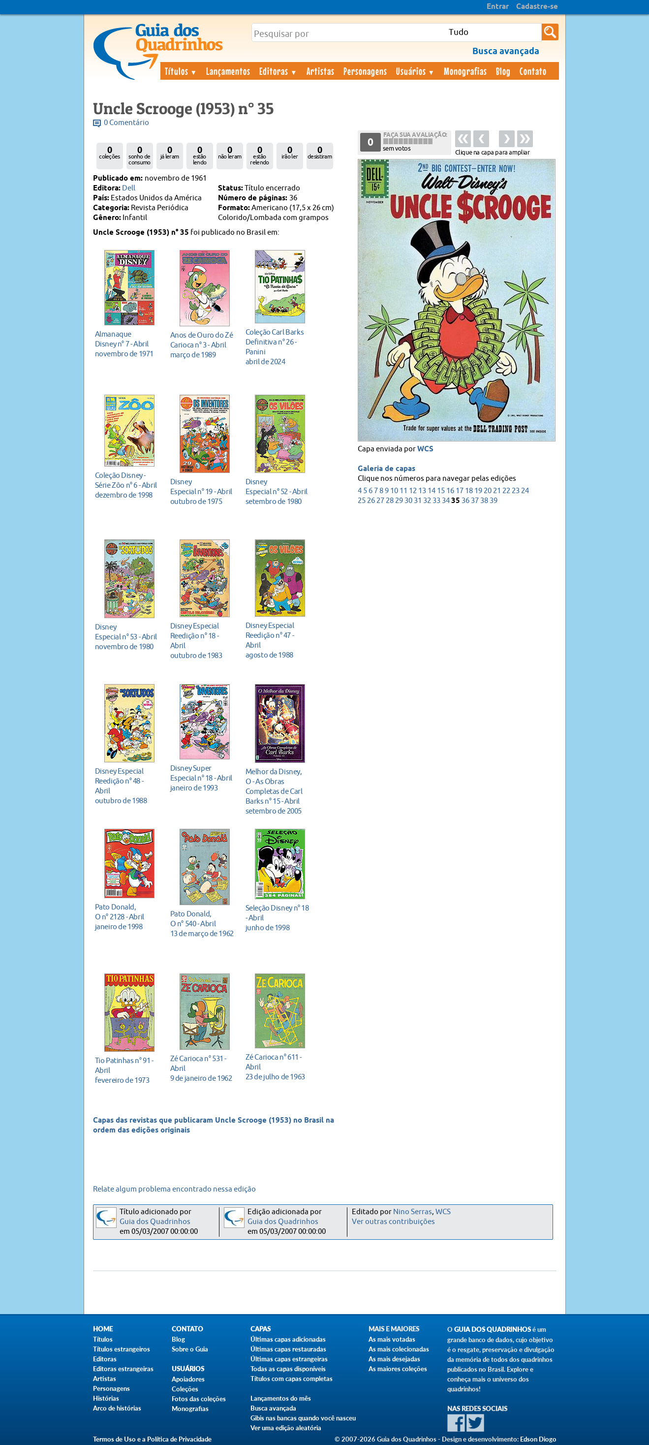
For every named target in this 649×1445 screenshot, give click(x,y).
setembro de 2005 (277, 791)
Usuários (415, 71)
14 (431, 491)
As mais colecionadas (399, 1349)
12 (413, 491)
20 (488, 491)
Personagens (365, 71)
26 (371, 500)
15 (441, 491)
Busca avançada (273, 1408)
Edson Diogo (538, 1439)
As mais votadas (392, 1339)
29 (399, 500)
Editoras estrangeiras (123, 1369)
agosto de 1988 (277, 640)
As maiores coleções (398, 1369)
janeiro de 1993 (202, 777)
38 (484, 500)
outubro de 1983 (202, 640)
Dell (128, 188)
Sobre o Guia (190, 1349)
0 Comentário (126, 122)
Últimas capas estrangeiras (289, 1359)
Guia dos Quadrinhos (155, 1221)
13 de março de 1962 (202, 923)
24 (525, 491)
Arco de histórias (117, 1408)
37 (475, 500)
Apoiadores (188, 1379)
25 (362, 500)
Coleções (185, 1389)
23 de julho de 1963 (277, 1066)
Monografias (465, 71)
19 (478, 491)
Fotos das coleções (199, 1399)
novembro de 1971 (126, 343)
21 (497, 491)
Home (103, 1329)
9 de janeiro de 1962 (202, 1068)
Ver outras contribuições (393, 1221)
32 (427, 500)
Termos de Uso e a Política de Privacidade (152, 1439)
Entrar (498, 7)
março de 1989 (202, 344)
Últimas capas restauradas (288, 1349)
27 (380, 500)
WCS (425, 449)
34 (446, 500)
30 (408, 500)
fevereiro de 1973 (126, 1070)
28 (390, 500)
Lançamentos (228, 71)
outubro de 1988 (126, 785)
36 (465, 500)
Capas (260, 1329)
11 (403, 491)
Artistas (321, 71)
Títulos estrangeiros (121, 1349)
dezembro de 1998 (126, 485)
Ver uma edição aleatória (285, 1428)
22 (506, 491)
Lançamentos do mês (280, 1398)
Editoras (278, 71)
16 (450, 491)
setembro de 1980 (277, 491)
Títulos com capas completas (291, 1378)
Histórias (106, 1398)
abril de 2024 (277, 346)
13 (422, 491)
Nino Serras (412, 1212)
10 (394, 491)
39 (493, 500)
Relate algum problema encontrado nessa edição (174, 1189)
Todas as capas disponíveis (288, 1369)
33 (436, 500)
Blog (503, 71)
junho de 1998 (277, 917)
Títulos (181, 71)
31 (418, 500)
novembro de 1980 (126, 636)
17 (460, 491)
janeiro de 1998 (126, 916)
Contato (533, 71)
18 (469, 491)
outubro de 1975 (202, 491)
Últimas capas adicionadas (288, 1339)
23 (516, 491)
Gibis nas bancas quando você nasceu (303, 1418)
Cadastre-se (537, 7)
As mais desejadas (394, 1359)
